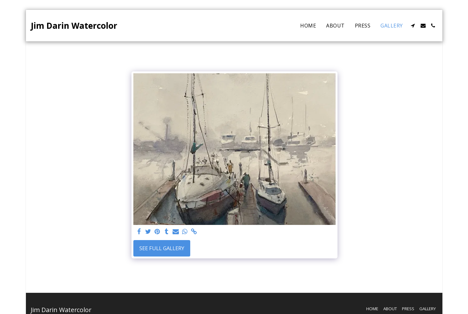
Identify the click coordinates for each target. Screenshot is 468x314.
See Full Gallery (161, 248)
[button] (413, 25)
